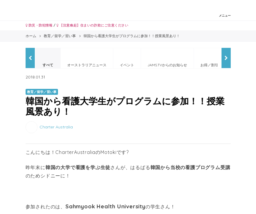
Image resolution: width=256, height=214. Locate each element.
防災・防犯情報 (39, 25)
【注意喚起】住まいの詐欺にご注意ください (92, 25)
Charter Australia (56, 127)
